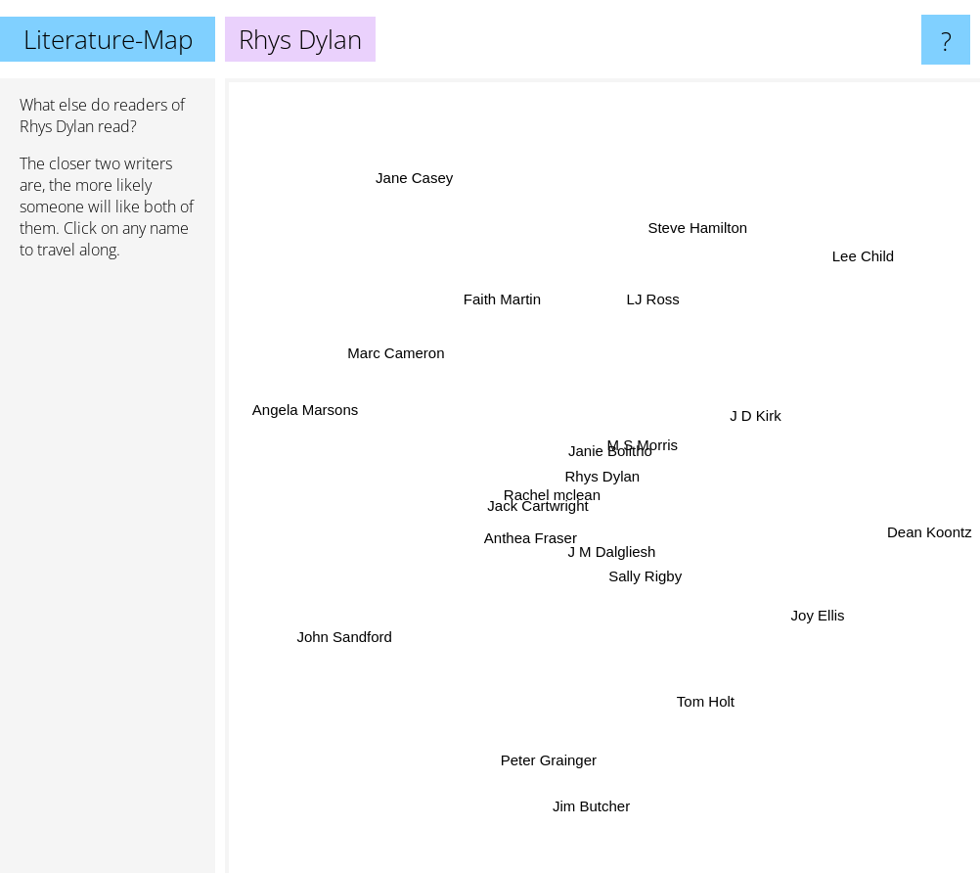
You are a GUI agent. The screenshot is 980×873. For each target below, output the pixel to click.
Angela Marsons (305, 413)
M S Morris (644, 442)
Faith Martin (502, 299)
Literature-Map (108, 39)
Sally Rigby (648, 576)
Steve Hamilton (695, 242)
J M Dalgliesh (615, 558)
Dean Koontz (929, 528)
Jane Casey (414, 176)
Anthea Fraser (535, 536)
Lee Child (856, 264)
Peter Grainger (546, 762)
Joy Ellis (821, 614)
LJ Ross (653, 304)
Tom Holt (699, 687)
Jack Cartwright (540, 502)
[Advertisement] (107, 574)
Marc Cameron (401, 362)
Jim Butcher (591, 787)
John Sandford (348, 635)
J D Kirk (762, 416)
